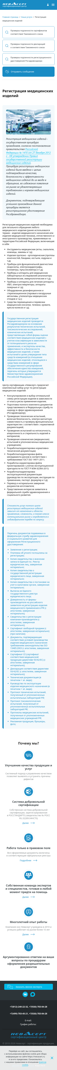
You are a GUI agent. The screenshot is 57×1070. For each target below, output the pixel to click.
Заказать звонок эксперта (29, 986)
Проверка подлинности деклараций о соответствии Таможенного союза (27, 46)
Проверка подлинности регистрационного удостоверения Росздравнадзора (30, 59)
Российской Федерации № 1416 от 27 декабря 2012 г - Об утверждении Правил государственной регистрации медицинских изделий (28, 156)
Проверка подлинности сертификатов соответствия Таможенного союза (28, 32)
